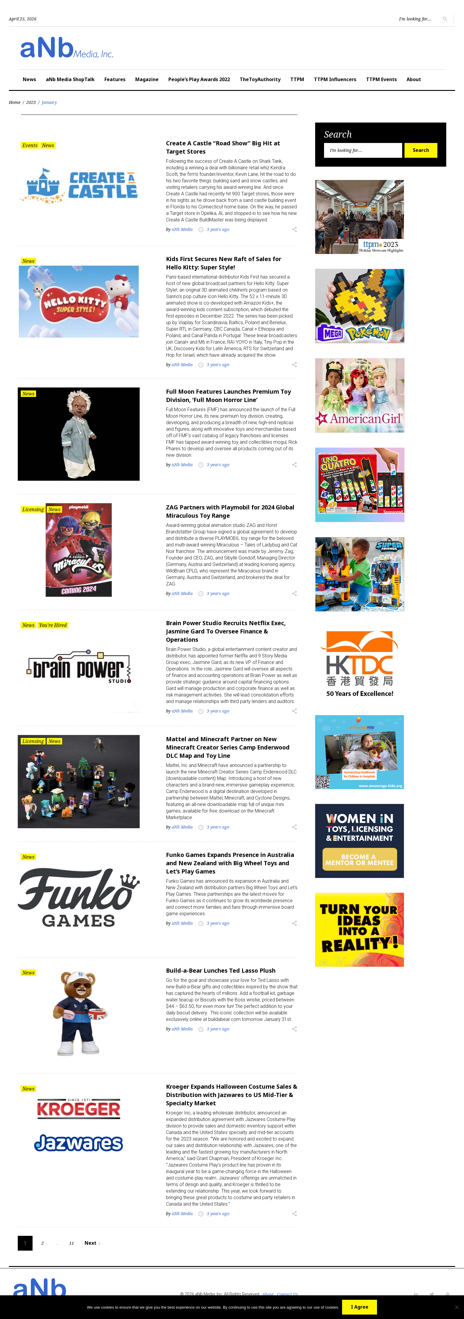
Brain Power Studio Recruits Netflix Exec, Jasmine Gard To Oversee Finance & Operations (227, 631)
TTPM (297, 79)
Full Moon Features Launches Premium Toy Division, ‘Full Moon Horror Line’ (229, 395)
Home (14, 102)
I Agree (359, 1307)
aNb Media (182, 229)
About (414, 79)
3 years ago (218, 229)
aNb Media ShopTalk (70, 79)
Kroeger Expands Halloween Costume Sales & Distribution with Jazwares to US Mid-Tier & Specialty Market (231, 1093)
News (29, 79)
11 (71, 1242)
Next (93, 1241)
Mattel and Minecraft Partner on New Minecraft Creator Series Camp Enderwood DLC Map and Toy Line (229, 746)
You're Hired (53, 625)
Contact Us (287, 1293)
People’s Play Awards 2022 (199, 79)
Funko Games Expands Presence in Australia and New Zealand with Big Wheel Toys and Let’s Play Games (231, 862)
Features (114, 79)
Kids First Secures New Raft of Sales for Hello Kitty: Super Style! (224, 263)
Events (29, 145)
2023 (31, 102)
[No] (457, 1307)
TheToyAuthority (260, 79)
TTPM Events (381, 79)
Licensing (33, 509)
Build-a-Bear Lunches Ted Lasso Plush (222, 970)
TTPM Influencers (335, 79)
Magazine (147, 79)
